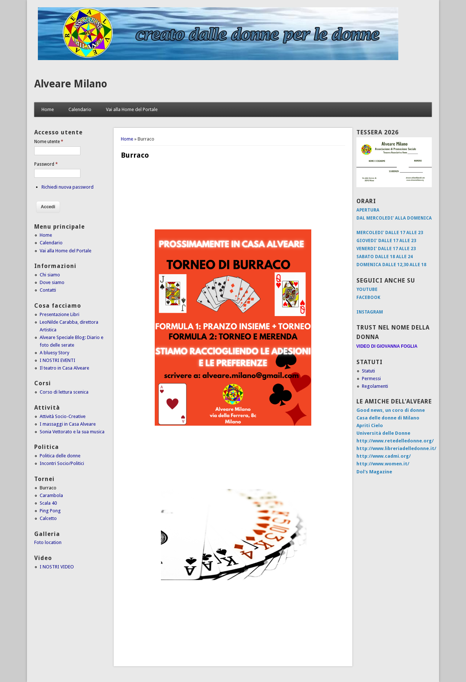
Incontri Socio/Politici (62, 463)
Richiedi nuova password (68, 187)
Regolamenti (375, 386)
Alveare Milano (70, 84)
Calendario (79, 109)
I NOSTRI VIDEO (57, 566)
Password (46, 164)
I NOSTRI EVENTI (57, 360)
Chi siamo (50, 274)
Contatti (48, 290)
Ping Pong (50, 510)
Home (48, 109)
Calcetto (48, 518)
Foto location (48, 542)
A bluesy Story (54, 352)
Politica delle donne (60, 455)
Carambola (51, 495)
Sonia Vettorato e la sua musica (72, 431)
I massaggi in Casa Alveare (68, 424)
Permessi (371, 378)
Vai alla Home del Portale (132, 109)
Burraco (48, 487)
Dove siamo (52, 282)
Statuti (368, 371)
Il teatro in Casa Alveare (64, 368)
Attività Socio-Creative (63, 416)
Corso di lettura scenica (64, 392)
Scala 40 (48, 503)
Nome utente (48, 141)
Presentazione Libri (59, 314)
